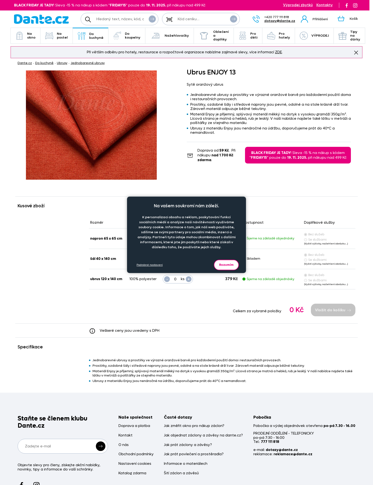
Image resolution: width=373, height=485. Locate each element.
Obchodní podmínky (136, 454)
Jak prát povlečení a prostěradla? (194, 454)
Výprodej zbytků (298, 5)
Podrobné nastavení (150, 265)
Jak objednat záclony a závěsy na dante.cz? (203, 435)
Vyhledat (152, 18)
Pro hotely (278, 35)
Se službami (315, 240)
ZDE (278, 52)
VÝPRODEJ (314, 36)
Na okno (25, 35)
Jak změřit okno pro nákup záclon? (194, 426)
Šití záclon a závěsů (181, 473)
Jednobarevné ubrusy (88, 63)
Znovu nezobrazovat (356, 52)
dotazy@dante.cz (279, 21)
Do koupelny (126, 35)
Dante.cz (25, 63)
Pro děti (248, 35)
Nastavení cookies (134, 464)
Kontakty (324, 5)
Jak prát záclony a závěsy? (188, 445)
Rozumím (226, 265)
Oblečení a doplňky (214, 36)
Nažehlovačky (169, 36)
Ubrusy (62, 63)
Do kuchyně (90, 36)
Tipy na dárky (349, 36)
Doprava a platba (134, 426)
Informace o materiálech (185, 464)
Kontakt (125, 435)
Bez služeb (314, 234)
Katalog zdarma (132, 473)
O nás (123, 445)
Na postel (56, 35)
